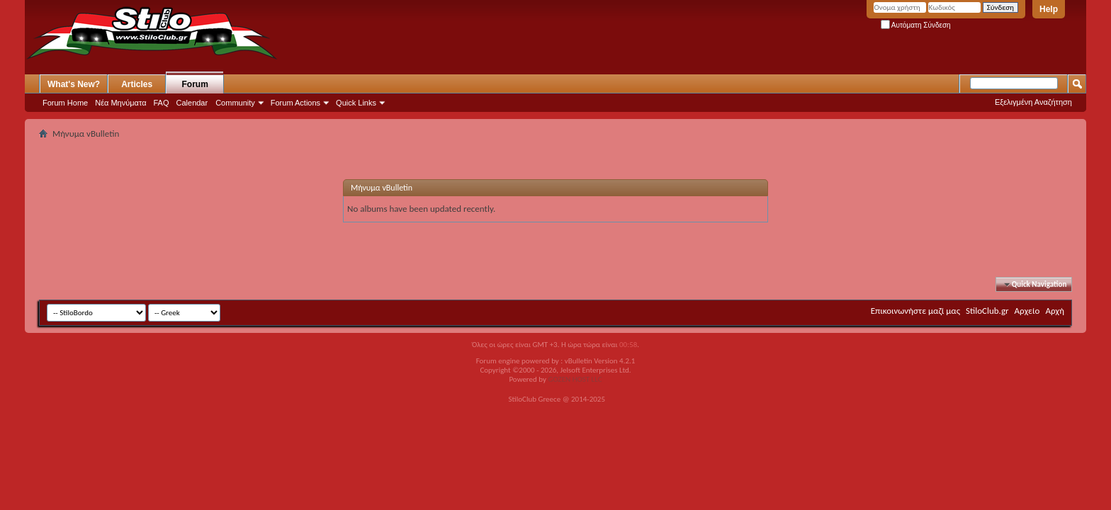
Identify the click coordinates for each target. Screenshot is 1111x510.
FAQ (161, 102)
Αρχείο (1027, 310)
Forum (195, 84)
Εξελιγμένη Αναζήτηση (1033, 102)
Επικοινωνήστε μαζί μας (915, 310)
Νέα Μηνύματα (120, 102)
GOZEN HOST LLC (575, 379)
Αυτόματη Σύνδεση (916, 25)
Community (235, 102)
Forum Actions (295, 102)
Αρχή (1054, 310)
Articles (136, 84)
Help (1048, 9)
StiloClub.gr (987, 310)
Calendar (192, 102)
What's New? (73, 84)
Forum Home (65, 102)
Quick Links (356, 102)
